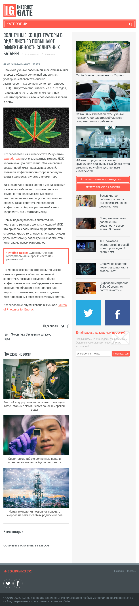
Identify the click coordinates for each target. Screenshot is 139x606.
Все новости (32, 54)
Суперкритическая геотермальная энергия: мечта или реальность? (30, 256)
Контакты (119, 571)
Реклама (131, 571)
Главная (50, 54)
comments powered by (26, 545)
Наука (6, 338)
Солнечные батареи (38, 334)
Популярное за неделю (103, 179)
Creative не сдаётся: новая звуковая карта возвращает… (114, 267)
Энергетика (18, 334)
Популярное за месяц (103, 187)
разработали (12, 158)
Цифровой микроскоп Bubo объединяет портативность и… (114, 286)
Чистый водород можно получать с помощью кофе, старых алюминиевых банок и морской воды (34, 406)
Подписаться (121, 353)
